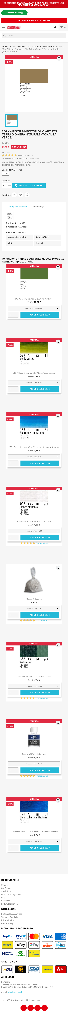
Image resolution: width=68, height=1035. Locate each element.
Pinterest (27, 194)
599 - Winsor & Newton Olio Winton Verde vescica (34, 373)
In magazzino (12, 226)
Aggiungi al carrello (28, 185)
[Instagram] (30, 1008)
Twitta (20, 194)
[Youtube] (44, 1008)
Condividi (14, 194)
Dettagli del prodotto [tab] (17, 206)
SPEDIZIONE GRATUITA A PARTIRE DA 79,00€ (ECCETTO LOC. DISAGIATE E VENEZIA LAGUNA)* (34, 4)
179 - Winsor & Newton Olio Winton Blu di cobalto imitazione (34, 832)
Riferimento (11, 223)
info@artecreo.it (15, 992)
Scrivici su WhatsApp (14, 13)
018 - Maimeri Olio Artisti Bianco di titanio (34, 521)
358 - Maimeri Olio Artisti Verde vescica (34, 676)
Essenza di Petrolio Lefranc (34, 754)
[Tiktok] (37, 1008)
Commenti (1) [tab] (38, 206)
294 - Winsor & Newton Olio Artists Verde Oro (34, 299)
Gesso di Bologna (34, 599)
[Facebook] (23, 1008)
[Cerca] (34, 35)
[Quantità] (5, 185)
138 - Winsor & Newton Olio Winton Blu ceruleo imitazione (34, 447)
